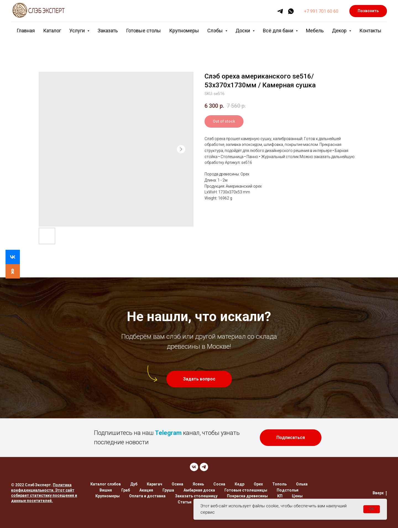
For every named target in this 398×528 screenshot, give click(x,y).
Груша (168, 490)
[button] (199, 379)
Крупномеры (184, 30)
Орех (258, 484)
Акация (146, 490)
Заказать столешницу (196, 496)
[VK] (194, 467)
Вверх (380, 493)
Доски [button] (243, 30)
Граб (125, 490)
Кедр (239, 484)
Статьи (185, 502)
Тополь (279, 484)
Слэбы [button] (215, 30)
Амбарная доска (199, 490)
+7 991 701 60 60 (321, 11)
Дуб (133, 484)
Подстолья (287, 490)
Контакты (370, 30)
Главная (26, 30)
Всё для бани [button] (278, 30)
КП (279, 496)
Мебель (315, 30)
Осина (177, 484)
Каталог (52, 30)
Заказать (108, 30)
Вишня (106, 490)
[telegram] (280, 11)
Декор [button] (340, 30)
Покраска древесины (247, 496)
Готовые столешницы (245, 490)
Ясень (198, 484)
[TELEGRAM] (204, 467)
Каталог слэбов (105, 484)
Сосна (219, 484)
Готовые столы (143, 30)
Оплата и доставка (147, 496)
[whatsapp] (290, 11)
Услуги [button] (77, 30)
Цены (297, 496)
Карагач (154, 484)
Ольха (302, 484)
